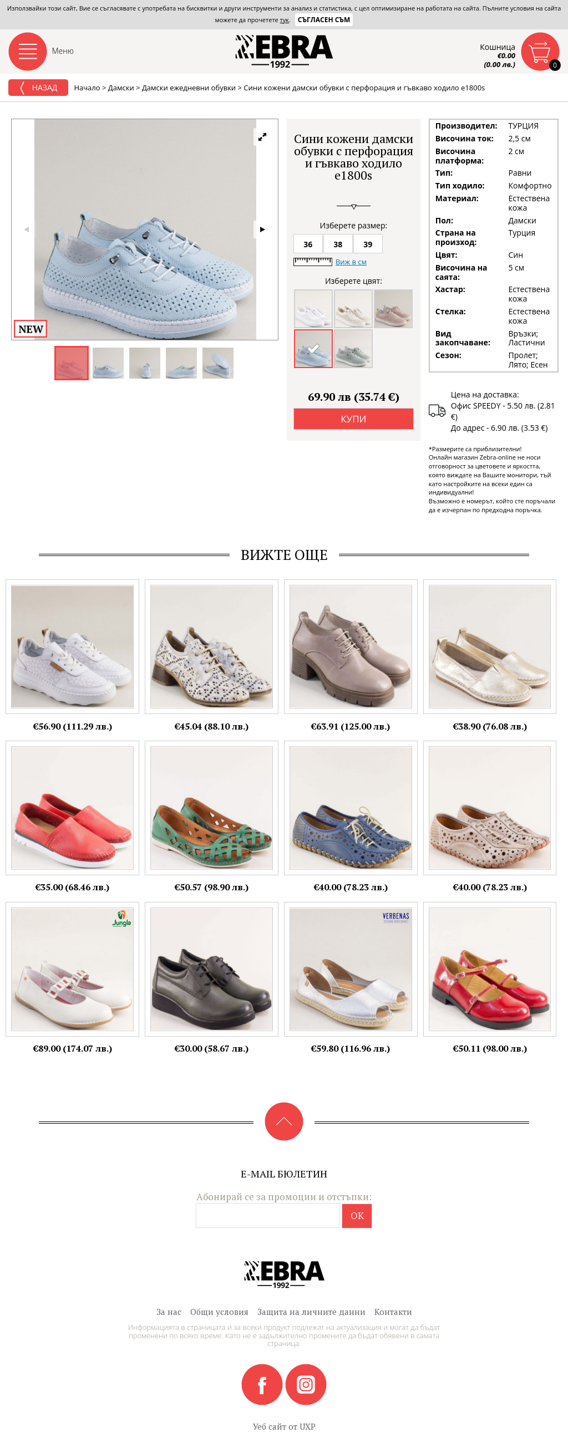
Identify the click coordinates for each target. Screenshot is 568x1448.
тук (284, 20)
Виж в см (351, 262)
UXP (308, 1426)
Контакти (393, 1311)
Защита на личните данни (311, 1311)
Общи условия (219, 1311)
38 (337, 244)
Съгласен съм (324, 19)
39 (367, 244)
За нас (168, 1311)
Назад (38, 88)
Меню (63, 50)
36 (307, 244)
